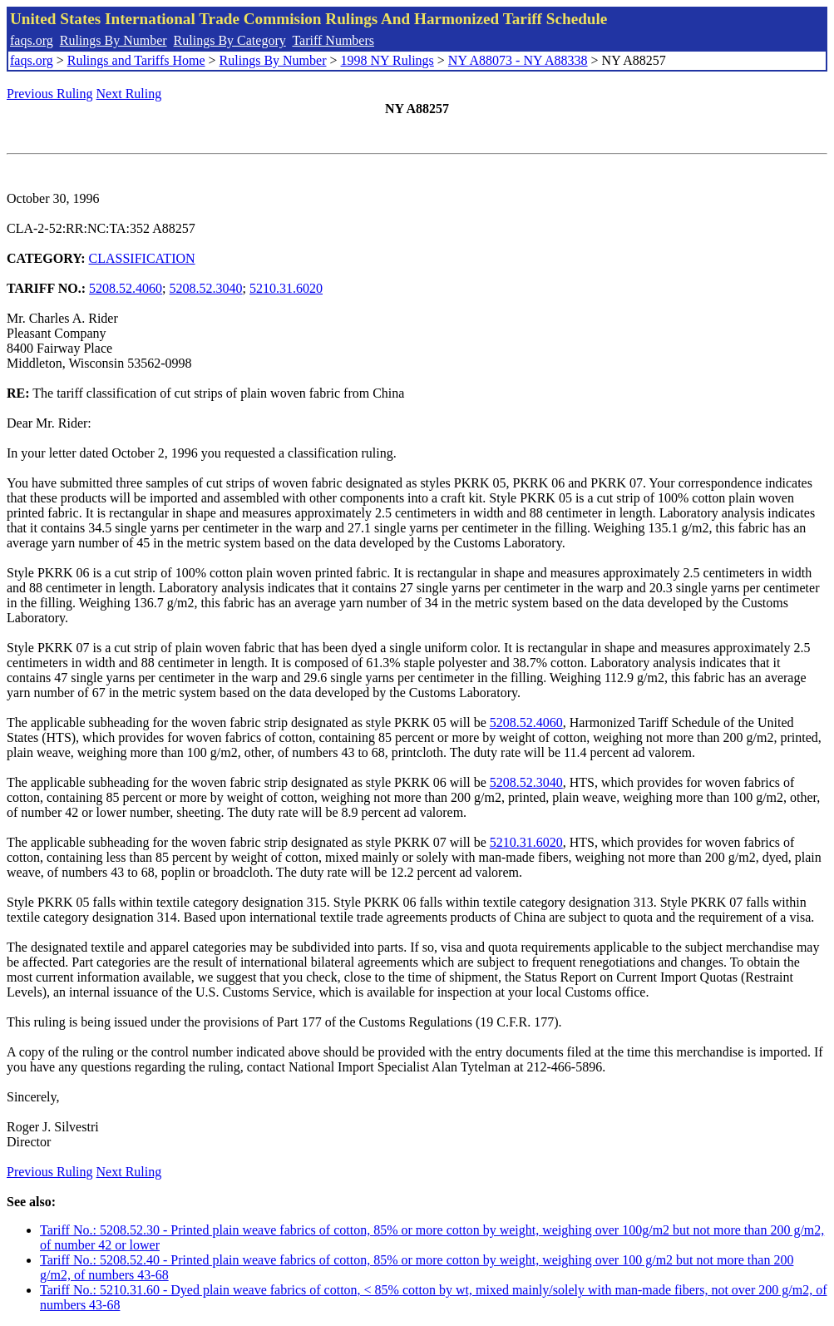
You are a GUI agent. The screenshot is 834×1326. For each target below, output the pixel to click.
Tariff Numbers (333, 40)
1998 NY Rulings (387, 60)
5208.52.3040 (206, 288)
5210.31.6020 (286, 288)
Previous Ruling (50, 94)
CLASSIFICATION (142, 258)
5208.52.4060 (125, 288)
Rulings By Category (230, 40)
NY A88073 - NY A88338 (518, 60)
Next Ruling (129, 94)
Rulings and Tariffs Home (136, 60)
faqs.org (31, 40)
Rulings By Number (113, 40)
